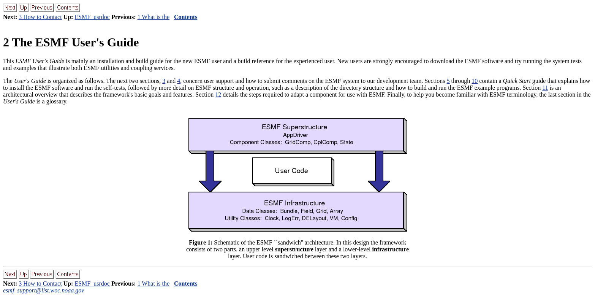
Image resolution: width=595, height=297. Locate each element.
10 (475, 81)
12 (218, 94)
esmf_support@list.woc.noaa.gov (43, 290)
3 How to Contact (40, 17)
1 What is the (153, 17)
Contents (185, 17)
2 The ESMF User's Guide (71, 42)
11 (545, 87)
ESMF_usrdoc (91, 17)
